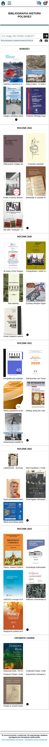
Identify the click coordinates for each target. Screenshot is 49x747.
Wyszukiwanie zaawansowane (13, 40)
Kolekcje (29, 40)
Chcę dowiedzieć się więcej (12, 740)
